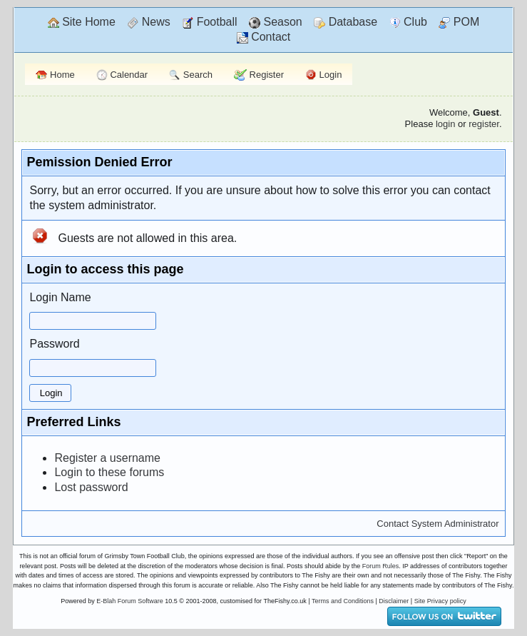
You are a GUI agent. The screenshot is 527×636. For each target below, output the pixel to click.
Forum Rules (380, 566)
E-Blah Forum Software (129, 601)
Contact (264, 37)
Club (408, 22)
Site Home (82, 22)
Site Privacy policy (440, 601)
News (148, 22)
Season (275, 22)
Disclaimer (394, 601)
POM (459, 22)
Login (323, 75)
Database (345, 22)
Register (259, 75)
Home (55, 74)
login (445, 123)
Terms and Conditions (343, 601)
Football (209, 22)
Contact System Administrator (437, 523)
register (484, 123)
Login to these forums (109, 472)
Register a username (107, 458)
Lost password (91, 487)
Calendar (122, 75)
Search (191, 75)
